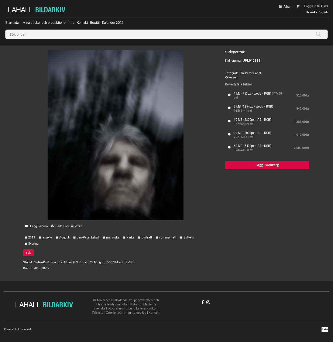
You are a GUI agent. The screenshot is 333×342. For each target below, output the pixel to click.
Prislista (97, 313)
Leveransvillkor (146, 308)
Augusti (64, 237)
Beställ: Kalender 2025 (107, 23)
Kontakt (82, 23)
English (323, 12)
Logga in (310, 6)
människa (112, 237)
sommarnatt (167, 237)
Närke (130, 237)
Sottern (188, 237)
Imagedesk (24, 329)
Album (288, 7)
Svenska (311, 12)
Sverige (33, 243)
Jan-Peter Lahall (88, 237)
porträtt (147, 237)
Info (72, 23)
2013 (31, 237)
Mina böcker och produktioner (44, 23)
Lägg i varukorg (267, 165)
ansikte (47, 237)
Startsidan (12, 23)
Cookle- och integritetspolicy (126, 313)
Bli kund (322, 6)
